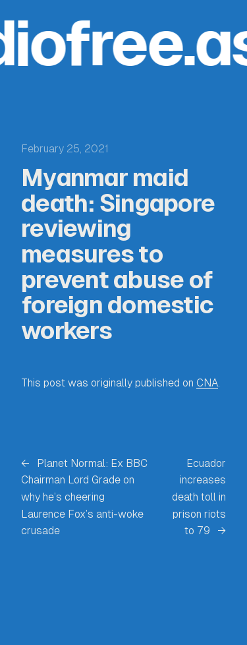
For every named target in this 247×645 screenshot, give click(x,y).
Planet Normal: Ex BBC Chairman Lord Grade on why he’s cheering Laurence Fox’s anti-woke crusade (84, 497)
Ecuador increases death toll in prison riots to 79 (199, 497)
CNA (207, 383)
